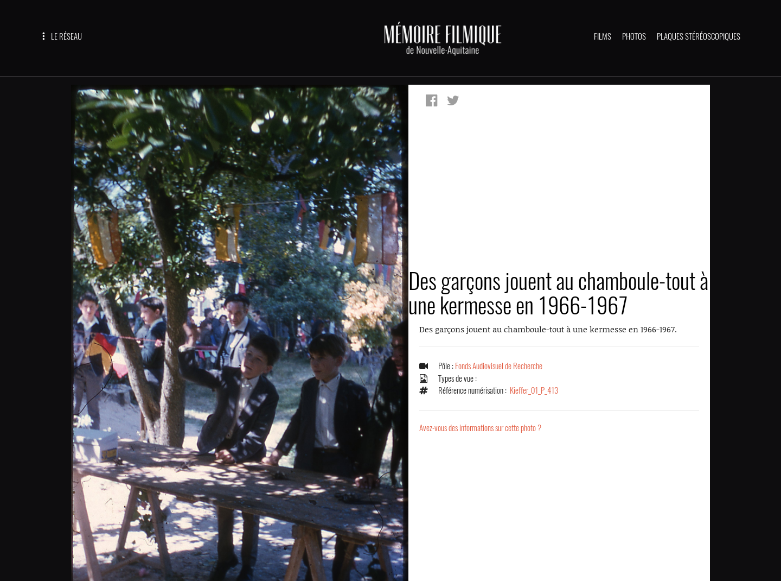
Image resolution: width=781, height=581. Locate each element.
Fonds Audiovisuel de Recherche (498, 366)
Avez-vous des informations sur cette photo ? (480, 427)
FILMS (602, 36)
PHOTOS (634, 36)
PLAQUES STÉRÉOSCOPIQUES (698, 36)
